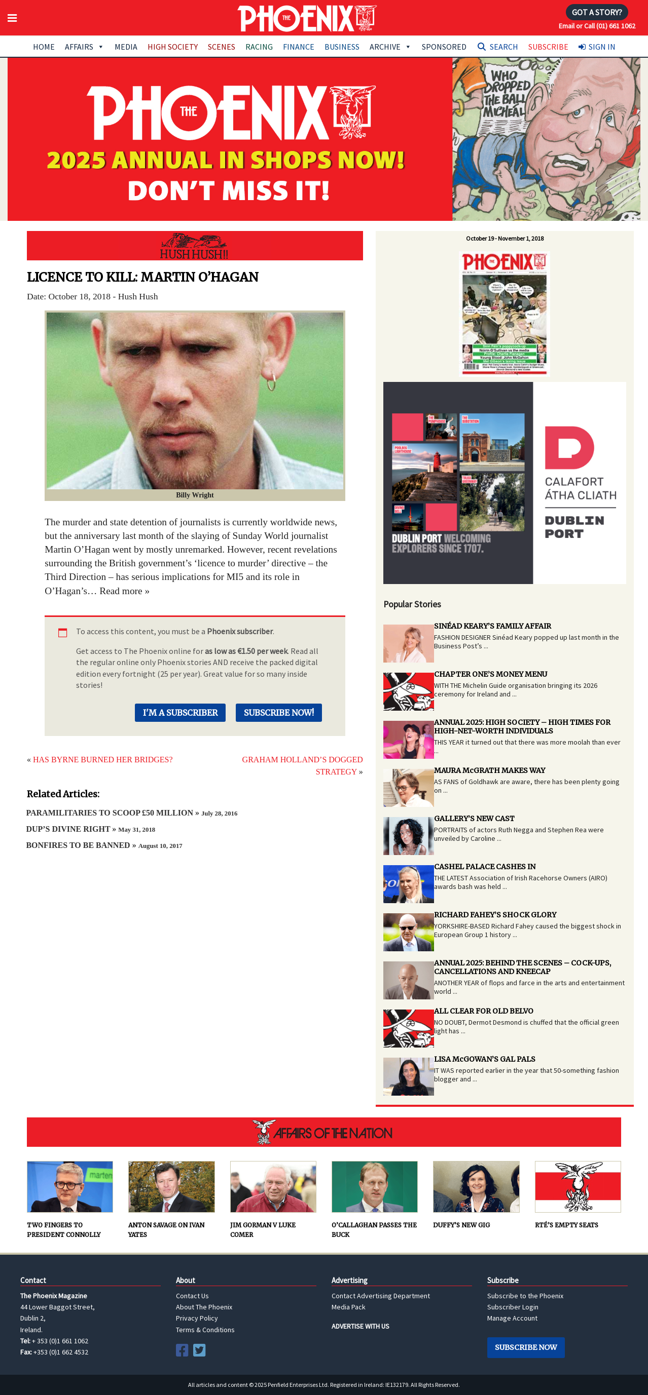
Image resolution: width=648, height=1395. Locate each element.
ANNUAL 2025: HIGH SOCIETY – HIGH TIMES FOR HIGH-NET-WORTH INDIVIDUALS (522, 726)
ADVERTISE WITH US (360, 1326)
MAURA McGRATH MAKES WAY (489, 770)
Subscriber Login (512, 1306)
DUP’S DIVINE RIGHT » (90, 829)
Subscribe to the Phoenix (525, 1295)
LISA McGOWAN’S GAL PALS (484, 1059)
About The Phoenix (204, 1306)
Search (504, 47)
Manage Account (512, 1318)
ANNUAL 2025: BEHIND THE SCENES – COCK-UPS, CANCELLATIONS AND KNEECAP (522, 967)
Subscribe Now (526, 1347)
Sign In (602, 47)
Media (126, 47)
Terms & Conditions (205, 1329)
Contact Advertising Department (381, 1295)
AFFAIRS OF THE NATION (324, 1132)
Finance (298, 47)
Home (44, 47)
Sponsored (444, 47)
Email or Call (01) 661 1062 (597, 25)
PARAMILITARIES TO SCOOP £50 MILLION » (131, 812)
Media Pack (349, 1306)
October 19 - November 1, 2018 (505, 238)
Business (342, 47)
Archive (391, 47)
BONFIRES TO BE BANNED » (104, 845)
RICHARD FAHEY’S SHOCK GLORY (495, 914)
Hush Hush (195, 245)
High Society (173, 47)
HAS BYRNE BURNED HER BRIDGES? (103, 759)
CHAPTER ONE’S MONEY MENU (490, 674)
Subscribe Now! (279, 713)
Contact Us (192, 1295)
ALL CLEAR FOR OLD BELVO (483, 1011)
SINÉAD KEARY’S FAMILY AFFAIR (492, 626)
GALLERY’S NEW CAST (474, 818)
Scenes (221, 47)
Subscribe (548, 47)
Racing (259, 47)
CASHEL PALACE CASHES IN (484, 866)
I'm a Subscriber (180, 713)
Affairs (84, 47)
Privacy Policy (197, 1318)
